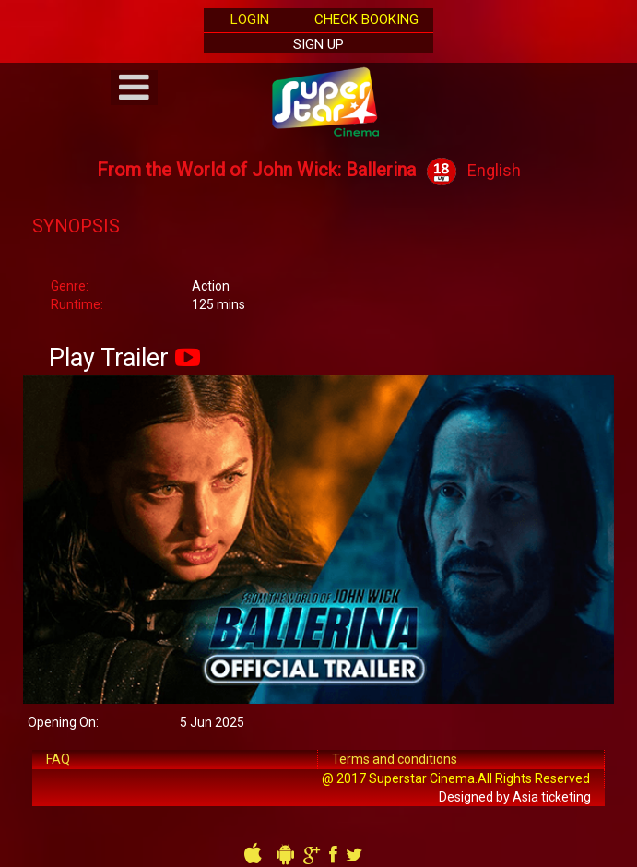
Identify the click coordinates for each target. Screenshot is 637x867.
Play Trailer (109, 358)
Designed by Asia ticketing (515, 797)
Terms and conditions (394, 759)
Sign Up (318, 44)
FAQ (58, 759)
